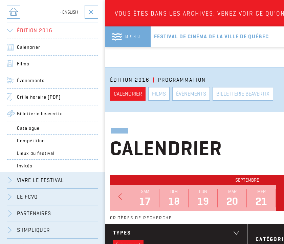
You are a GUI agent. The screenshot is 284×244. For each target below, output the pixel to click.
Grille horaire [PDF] (39, 97)
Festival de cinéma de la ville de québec (211, 36)
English (69, 12)
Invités (24, 165)
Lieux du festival (35, 153)
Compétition (31, 140)
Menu (133, 36)
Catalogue (28, 128)
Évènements (31, 80)
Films (23, 63)
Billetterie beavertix (39, 113)
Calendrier (28, 47)
